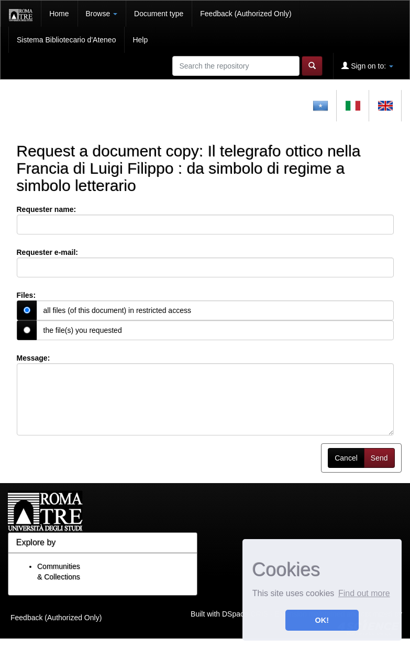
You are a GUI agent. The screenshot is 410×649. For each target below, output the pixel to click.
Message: (33, 358)
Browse (102, 13)
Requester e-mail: (47, 252)
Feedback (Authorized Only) (245, 13)
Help (140, 40)
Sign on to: (367, 65)
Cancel (346, 458)
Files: (26, 295)
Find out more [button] (364, 593)
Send (379, 458)
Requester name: (46, 209)
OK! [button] (322, 620)
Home (59, 13)
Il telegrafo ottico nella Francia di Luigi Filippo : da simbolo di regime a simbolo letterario (189, 168)
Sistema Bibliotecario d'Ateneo (66, 40)
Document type (158, 13)
